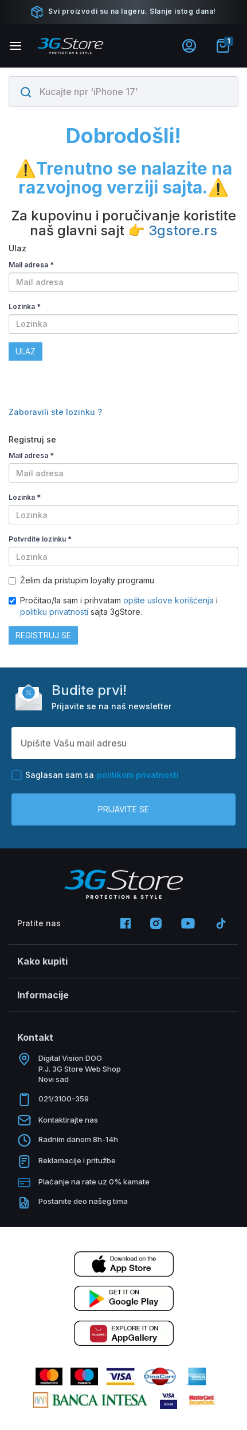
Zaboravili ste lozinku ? (55, 412)
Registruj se (43, 635)
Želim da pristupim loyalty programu (81, 580)
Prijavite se (123, 809)
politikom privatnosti (138, 775)
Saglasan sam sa (95, 775)
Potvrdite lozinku (40, 539)
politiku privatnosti (54, 612)
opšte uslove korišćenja (169, 600)
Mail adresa (31, 264)
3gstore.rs (182, 230)
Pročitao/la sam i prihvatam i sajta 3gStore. (113, 606)
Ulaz (25, 351)
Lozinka (25, 306)
